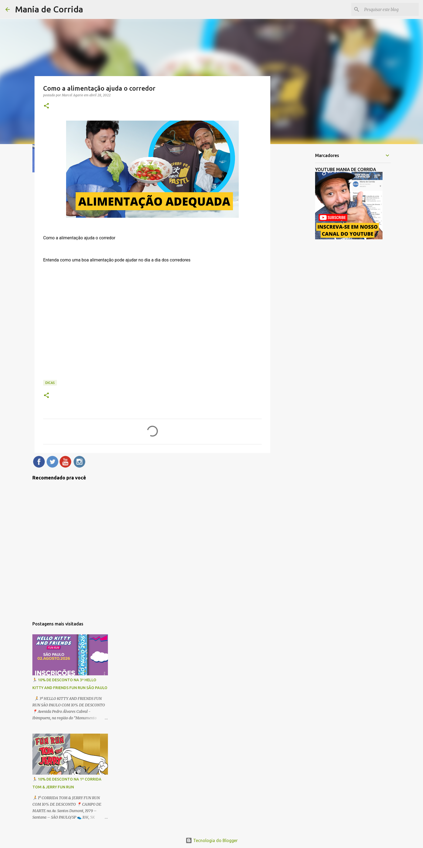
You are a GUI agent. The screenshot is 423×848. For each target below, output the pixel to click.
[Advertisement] (298, 233)
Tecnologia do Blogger (212, 840)
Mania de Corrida (49, 9)
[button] (46, 106)
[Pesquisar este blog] (390, 9)
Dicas (50, 382)
